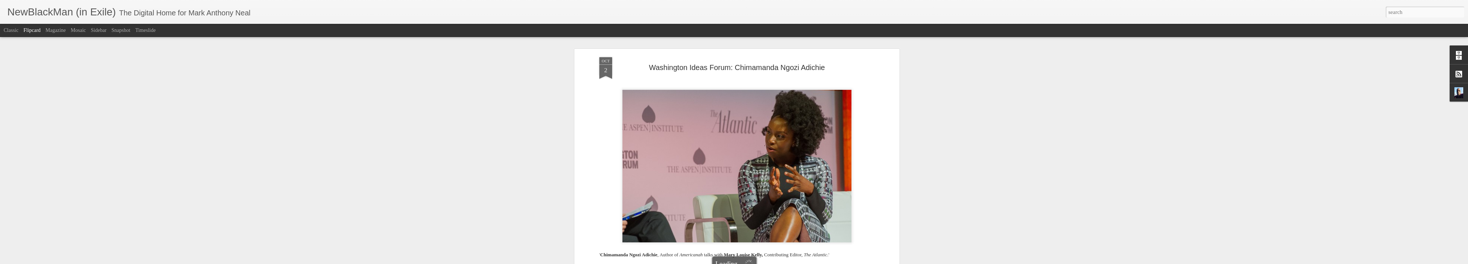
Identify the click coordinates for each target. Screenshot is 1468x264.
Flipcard (32, 30)
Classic (11, 30)
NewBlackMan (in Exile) (755, 198)
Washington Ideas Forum (837, 198)
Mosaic (78, 30)
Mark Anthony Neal (766, 189)
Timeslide (145, 30)
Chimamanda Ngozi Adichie (656, 198)
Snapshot (121, 30)
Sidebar (99, 30)
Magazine (56, 30)
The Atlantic (797, 198)
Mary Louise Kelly (707, 198)
